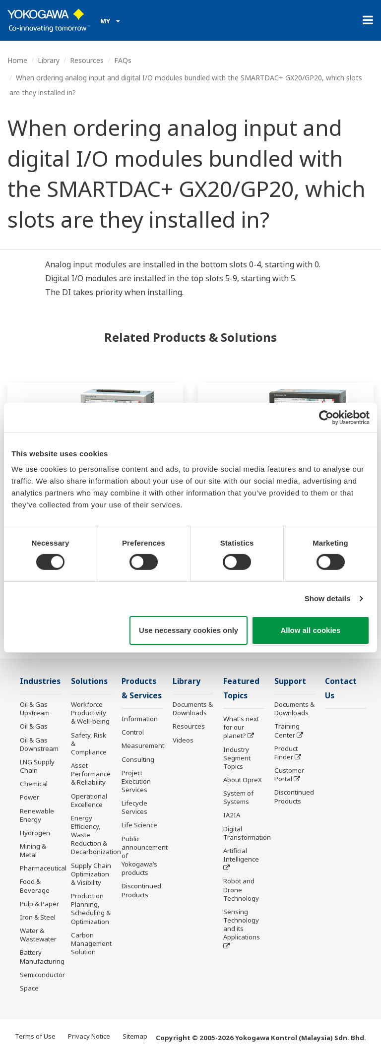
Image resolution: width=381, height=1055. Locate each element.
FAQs (122, 60)
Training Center (287, 730)
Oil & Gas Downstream (39, 744)
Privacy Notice (89, 1036)
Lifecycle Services (134, 807)
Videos (183, 740)
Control (133, 732)
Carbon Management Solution (91, 943)
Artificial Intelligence (241, 855)
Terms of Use (35, 1036)
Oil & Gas (34, 726)
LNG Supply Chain (37, 766)
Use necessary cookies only (188, 630)
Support (290, 681)
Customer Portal (289, 774)
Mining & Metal (33, 850)
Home (17, 60)
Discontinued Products (141, 890)
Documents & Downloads (193, 708)
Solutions (89, 681)
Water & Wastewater (38, 934)
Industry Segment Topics (237, 758)
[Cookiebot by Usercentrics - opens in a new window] (326, 417)
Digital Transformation (247, 833)
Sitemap (135, 1036)
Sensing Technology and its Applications (241, 924)
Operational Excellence (89, 800)
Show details (328, 598)
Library (49, 60)
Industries (40, 681)
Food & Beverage (35, 885)
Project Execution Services (136, 781)
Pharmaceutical (43, 868)
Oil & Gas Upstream (35, 708)
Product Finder (286, 752)
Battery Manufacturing (42, 956)
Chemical (34, 783)
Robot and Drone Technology (241, 889)
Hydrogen (35, 832)
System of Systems (238, 797)
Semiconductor (42, 974)
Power (29, 797)
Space (29, 988)
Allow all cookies (310, 630)
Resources (87, 60)
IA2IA (231, 814)
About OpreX (242, 779)
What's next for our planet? (241, 727)
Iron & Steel (38, 917)
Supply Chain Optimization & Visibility (91, 874)
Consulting (138, 759)
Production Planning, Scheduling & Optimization (91, 908)
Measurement (143, 745)
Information (140, 718)
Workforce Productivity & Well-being (90, 713)
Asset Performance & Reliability (91, 774)
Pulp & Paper (39, 903)
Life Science (139, 824)
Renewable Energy (37, 815)
